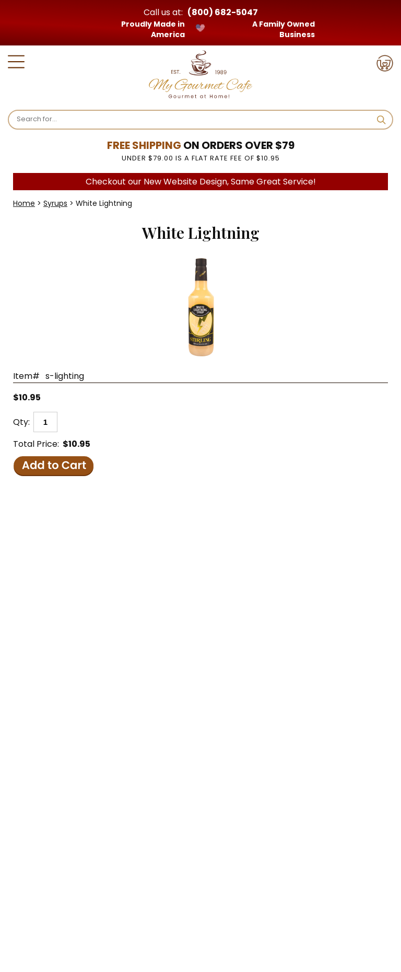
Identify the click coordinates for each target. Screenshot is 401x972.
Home (24, 203)
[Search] (193, 119)
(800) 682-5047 (222, 12)
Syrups (55, 203)
